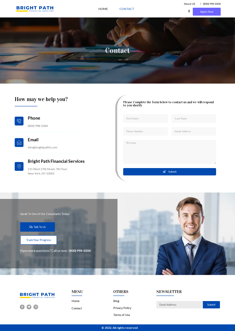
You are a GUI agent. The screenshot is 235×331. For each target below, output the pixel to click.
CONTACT (127, 8)
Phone (34, 117)
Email (33, 139)
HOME (103, 8)
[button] (207, 12)
